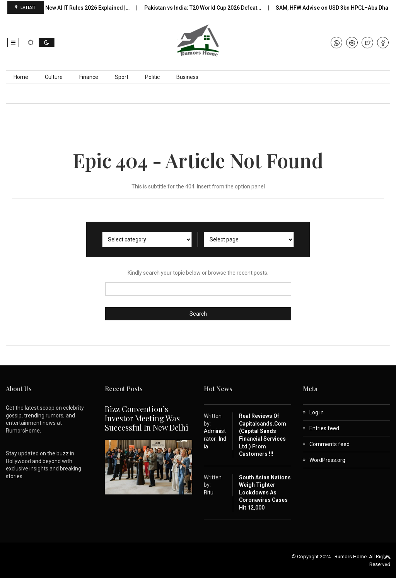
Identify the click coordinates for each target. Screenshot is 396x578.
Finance (88, 77)
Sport (121, 77)
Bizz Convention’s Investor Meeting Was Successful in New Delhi (146, 418)
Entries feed (324, 428)
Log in (316, 412)
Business (187, 77)
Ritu (208, 492)
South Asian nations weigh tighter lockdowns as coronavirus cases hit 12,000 (265, 492)
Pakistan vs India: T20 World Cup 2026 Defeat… (206, 8)
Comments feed (329, 444)
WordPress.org (327, 460)
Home (21, 77)
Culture (54, 77)
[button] (13, 42)
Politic (152, 77)
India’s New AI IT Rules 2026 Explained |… (81, 8)
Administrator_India (215, 438)
